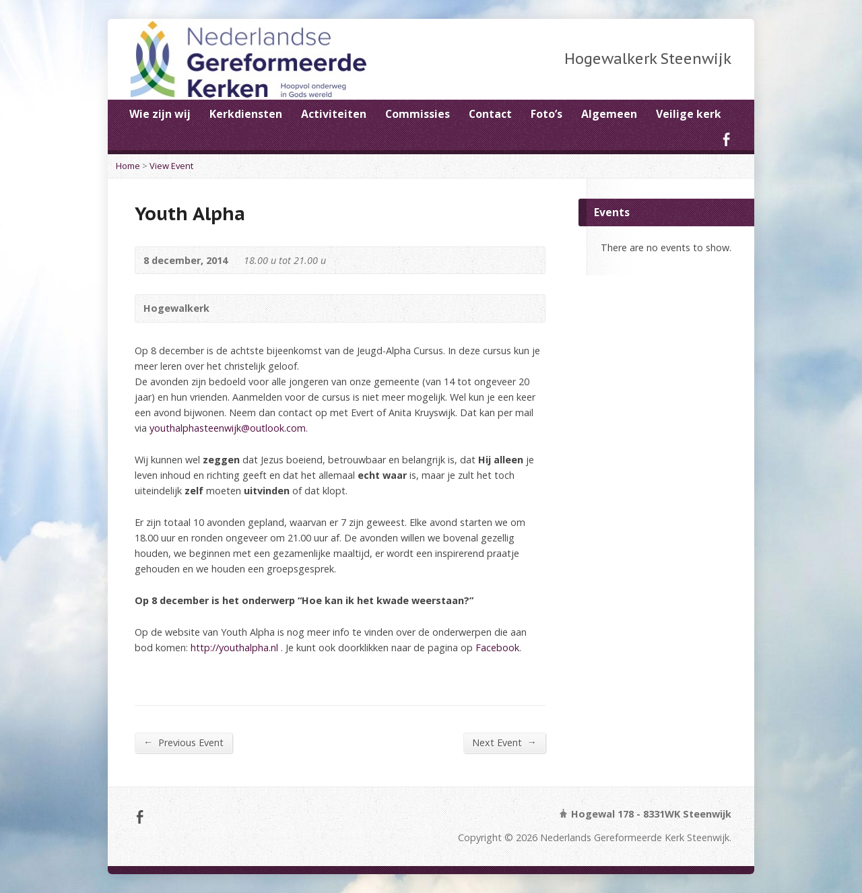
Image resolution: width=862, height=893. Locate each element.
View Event (171, 166)
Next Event (504, 742)
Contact (490, 113)
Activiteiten (333, 113)
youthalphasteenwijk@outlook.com (228, 428)
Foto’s (546, 113)
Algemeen (609, 113)
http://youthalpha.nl (233, 647)
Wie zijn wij (160, 113)
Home (128, 166)
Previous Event (183, 742)
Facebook (726, 139)
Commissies (417, 113)
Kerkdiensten (245, 113)
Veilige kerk (688, 113)
